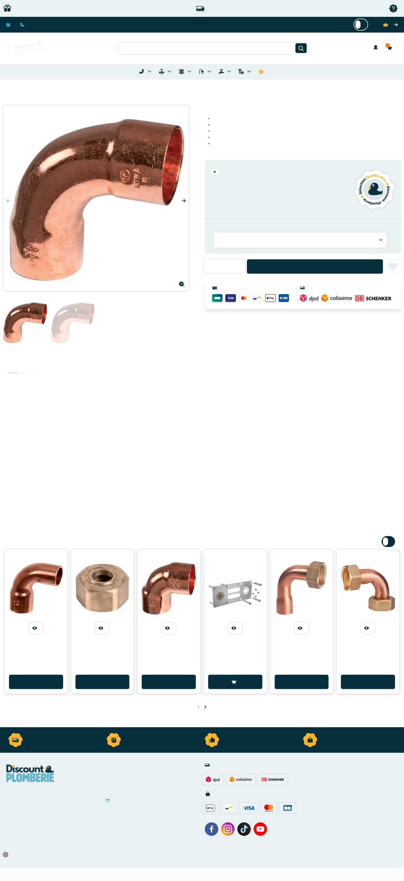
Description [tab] (12, 367)
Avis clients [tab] (30, 367)
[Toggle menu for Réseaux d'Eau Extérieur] (229, 71)
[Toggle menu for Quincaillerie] (249, 71)
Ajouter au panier (315, 266)
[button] (391, 48)
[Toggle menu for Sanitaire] (209, 71)
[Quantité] (224, 266)
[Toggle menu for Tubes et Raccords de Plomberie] (149, 71)
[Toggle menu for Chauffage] (189, 71)
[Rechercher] (301, 48)
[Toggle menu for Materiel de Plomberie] (169, 71)
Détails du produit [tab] (21, 367)
